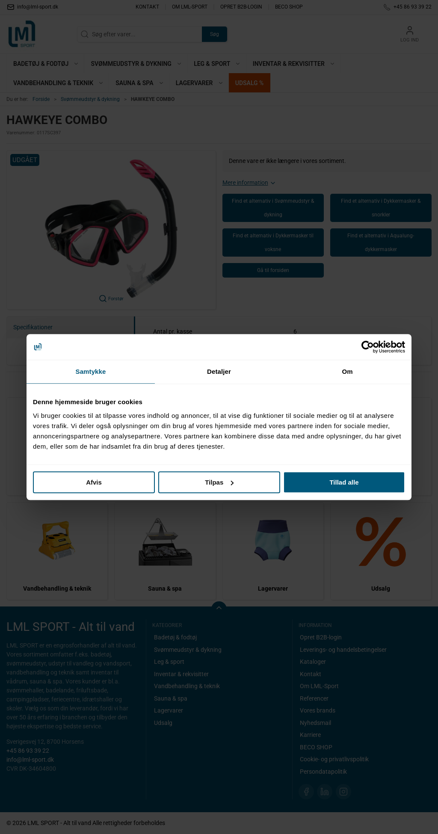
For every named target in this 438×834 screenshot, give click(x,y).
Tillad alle (343, 482)
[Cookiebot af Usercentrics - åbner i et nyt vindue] (367, 346)
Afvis (94, 482)
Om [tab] (347, 371)
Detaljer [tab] (219, 371)
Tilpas (219, 482)
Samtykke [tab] (91, 371)
